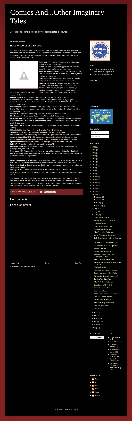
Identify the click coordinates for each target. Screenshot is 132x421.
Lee (96, 385)
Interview (113, 349)
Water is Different (100, 249)
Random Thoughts (100, 223)
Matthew (97, 389)
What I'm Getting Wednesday (104, 282)
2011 (94, 182)
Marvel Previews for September (104, 235)
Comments (96, 137)
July (95, 212)
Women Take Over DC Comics (104, 220)
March (96, 318)
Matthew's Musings (113, 355)
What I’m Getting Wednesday (104, 232)
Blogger (75, 410)
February (97, 321)
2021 (94, 156)
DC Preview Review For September (106, 246)
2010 (94, 185)
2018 (94, 165)
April (96, 315)
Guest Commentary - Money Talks (105, 273)
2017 (94, 168)
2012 (94, 179)
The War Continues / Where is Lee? (106, 276)
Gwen (96, 379)
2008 (94, 191)
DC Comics (114, 341)
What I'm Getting (115, 368)
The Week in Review (114, 364)
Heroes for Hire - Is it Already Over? (106, 243)
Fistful (112, 344)
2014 (94, 174)
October (97, 203)
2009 (94, 188)
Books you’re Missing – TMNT (104, 226)
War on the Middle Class (102, 288)
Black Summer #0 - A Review (104, 285)
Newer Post (15, 263)
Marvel (112, 352)
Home (47, 263)
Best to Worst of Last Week (103, 229)
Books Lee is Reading (101, 217)
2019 (94, 162)
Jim (96, 382)
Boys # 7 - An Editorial (101, 306)
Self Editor (97, 309)
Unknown (98, 395)
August (97, 209)
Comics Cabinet (115, 337)
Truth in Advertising (100, 291)
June (96, 215)
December (98, 197)
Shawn (97, 392)
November (98, 200)
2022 (94, 153)
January (97, 324)
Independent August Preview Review (106, 294)
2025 (94, 150)
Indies (112, 347)
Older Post (78, 263)
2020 (94, 159)
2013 (94, 177)
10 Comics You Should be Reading (105, 270)
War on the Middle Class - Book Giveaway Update (104, 255)
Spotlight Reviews (113, 360)
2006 (94, 328)
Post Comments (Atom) (27, 267)
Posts (94, 133)
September (98, 206)
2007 (94, 194)
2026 (94, 147)
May (96, 312)
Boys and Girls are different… (104, 297)
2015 (94, 171)
